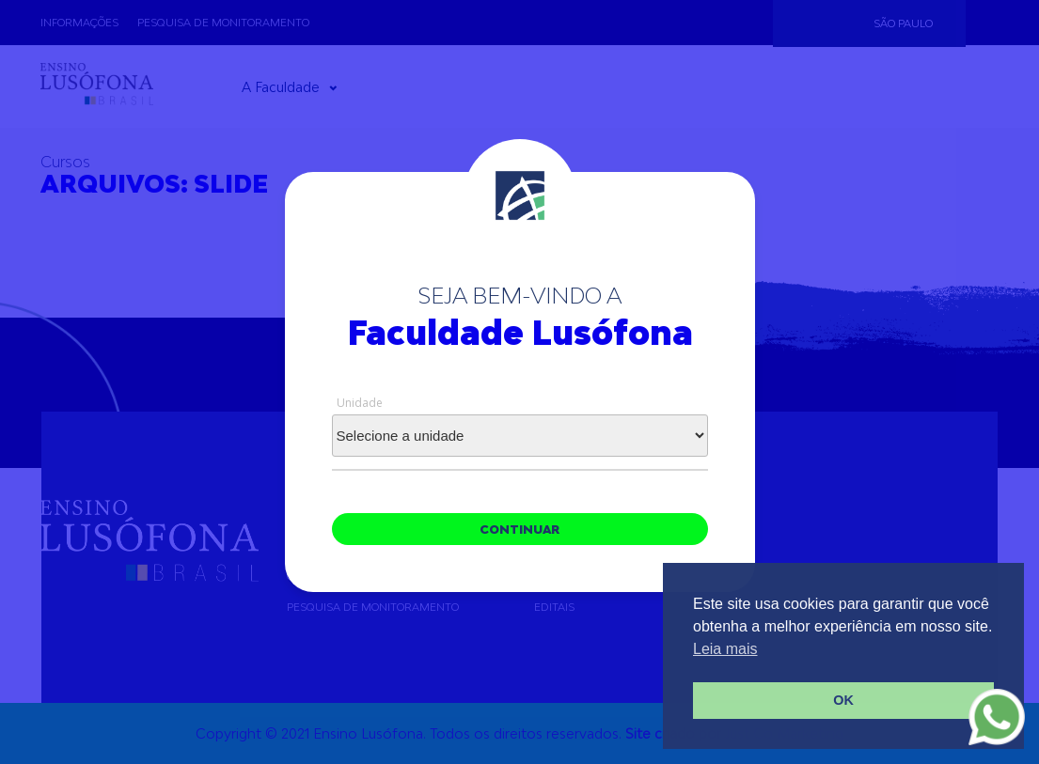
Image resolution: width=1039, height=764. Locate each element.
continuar (519, 529)
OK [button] (843, 700)
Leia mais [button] (725, 649)
